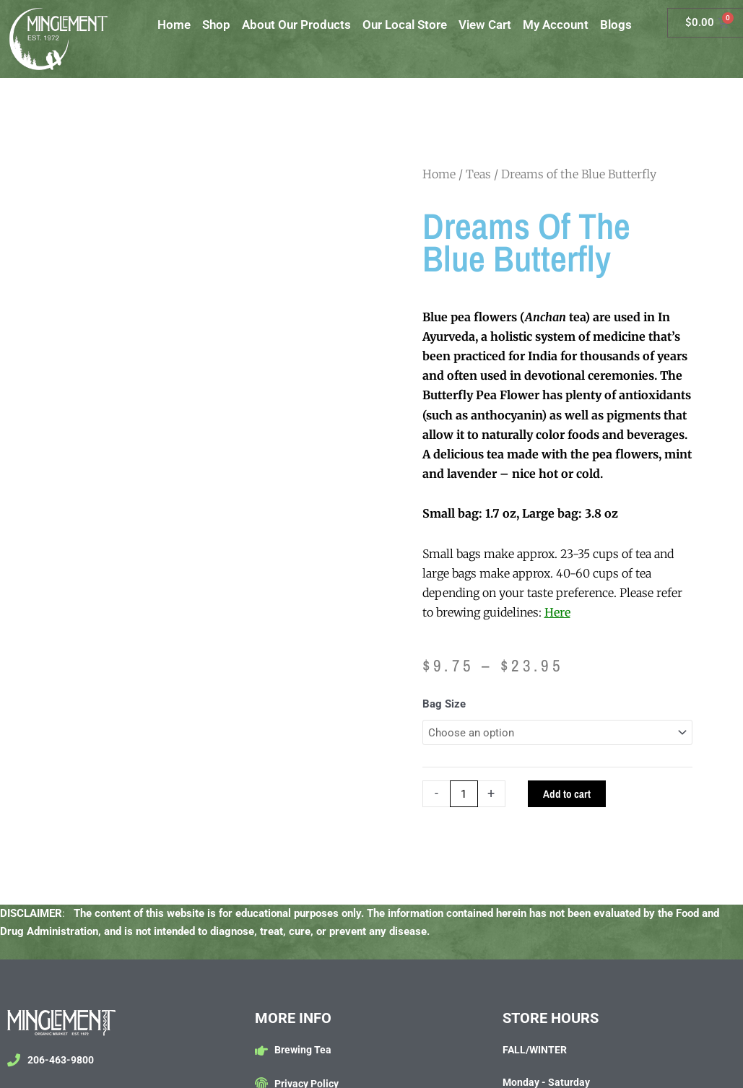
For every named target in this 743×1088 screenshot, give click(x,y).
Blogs (616, 24)
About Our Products (296, 24)
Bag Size (444, 703)
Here (557, 612)
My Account (555, 24)
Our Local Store (404, 24)
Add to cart (567, 793)
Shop (216, 24)
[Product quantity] (464, 793)
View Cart (485, 24)
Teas (478, 174)
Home (174, 24)
